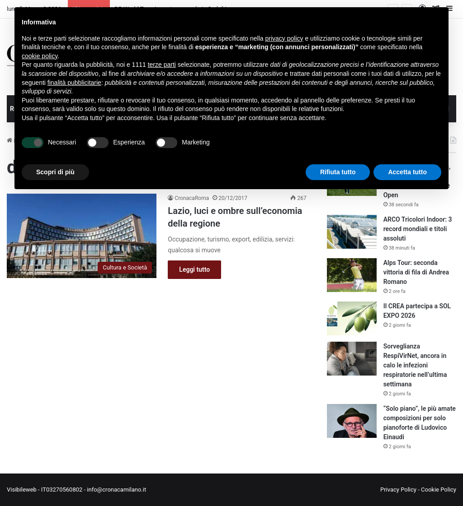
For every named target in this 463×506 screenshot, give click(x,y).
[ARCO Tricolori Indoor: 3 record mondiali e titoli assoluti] (352, 232)
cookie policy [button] (39, 56)
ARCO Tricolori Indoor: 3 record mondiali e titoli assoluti (417, 229)
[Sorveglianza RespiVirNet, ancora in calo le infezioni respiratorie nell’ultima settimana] (352, 359)
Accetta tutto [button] (407, 172)
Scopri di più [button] (55, 172)
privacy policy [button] (284, 38)
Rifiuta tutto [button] (338, 172)
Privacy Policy (398, 489)
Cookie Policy (438, 489)
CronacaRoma (192, 198)
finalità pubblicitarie (74, 82)
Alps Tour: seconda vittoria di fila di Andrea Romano (416, 272)
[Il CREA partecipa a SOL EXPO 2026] (352, 318)
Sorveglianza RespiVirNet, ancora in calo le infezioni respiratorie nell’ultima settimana (415, 365)
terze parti (162, 64)
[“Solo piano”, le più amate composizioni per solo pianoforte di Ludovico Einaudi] (352, 421)
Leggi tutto (194, 269)
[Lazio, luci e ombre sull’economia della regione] (81, 236)
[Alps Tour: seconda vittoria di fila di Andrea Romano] (352, 275)
